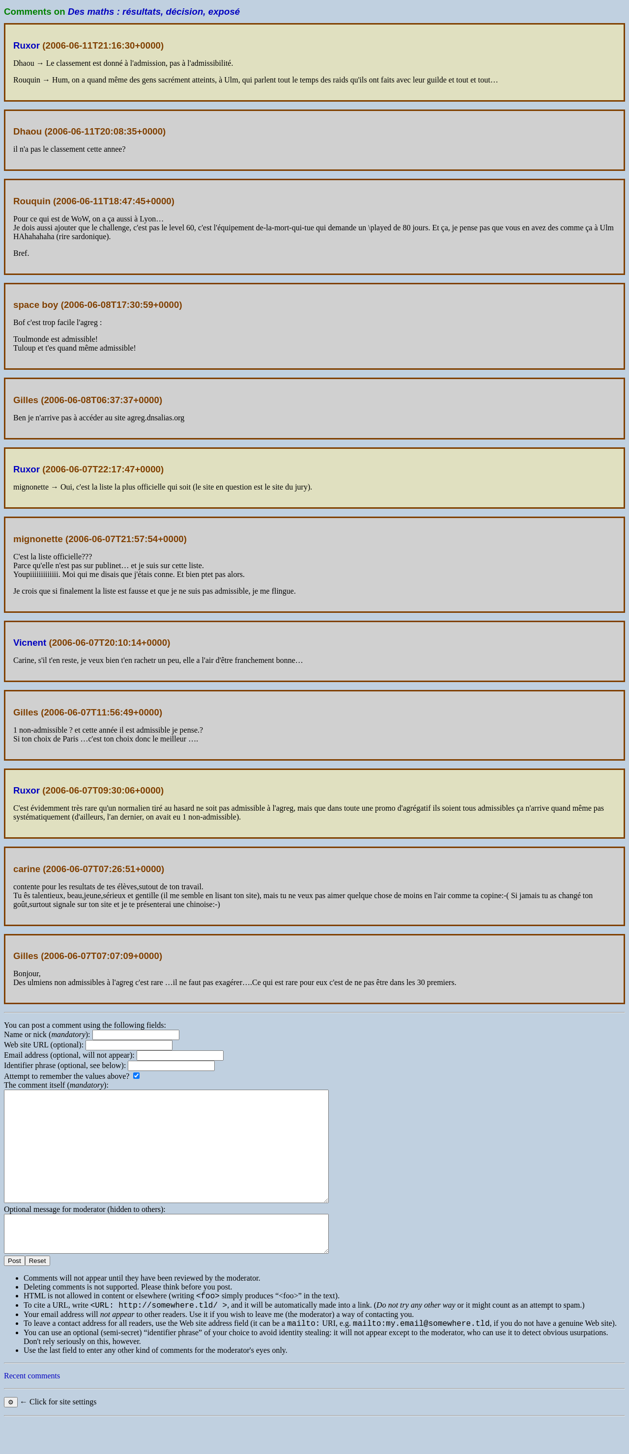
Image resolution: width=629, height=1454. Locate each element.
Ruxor (26, 45)
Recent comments (32, 1409)
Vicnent (29, 642)
